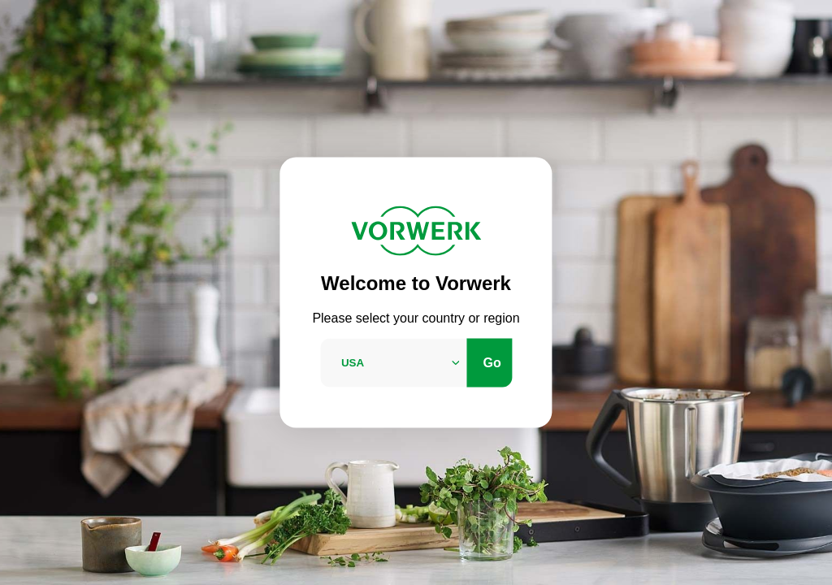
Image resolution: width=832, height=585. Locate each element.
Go (492, 362)
